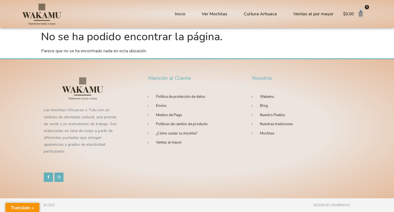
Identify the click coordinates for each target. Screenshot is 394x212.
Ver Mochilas (214, 14)
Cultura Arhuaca (260, 14)
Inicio (180, 14)
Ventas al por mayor (313, 14)
